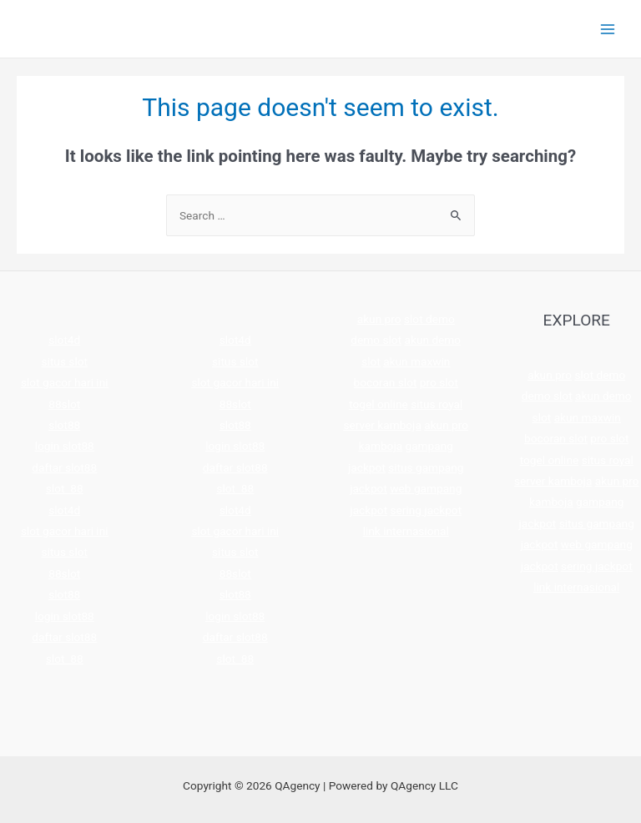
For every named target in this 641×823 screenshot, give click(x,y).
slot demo (429, 319)
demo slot (376, 339)
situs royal (436, 404)
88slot (64, 404)
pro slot (439, 382)
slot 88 (64, 488)
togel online (378, 404)
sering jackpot (426, 510)
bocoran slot (385, 382)
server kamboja (382, 425)
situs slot (65, 361)
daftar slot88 (64, 467)
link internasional (406, 531)
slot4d (64, 339)
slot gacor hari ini (65, 382)
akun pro (379, 319)
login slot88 (64, 445)
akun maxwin (416, 361)
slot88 (64, 425)
